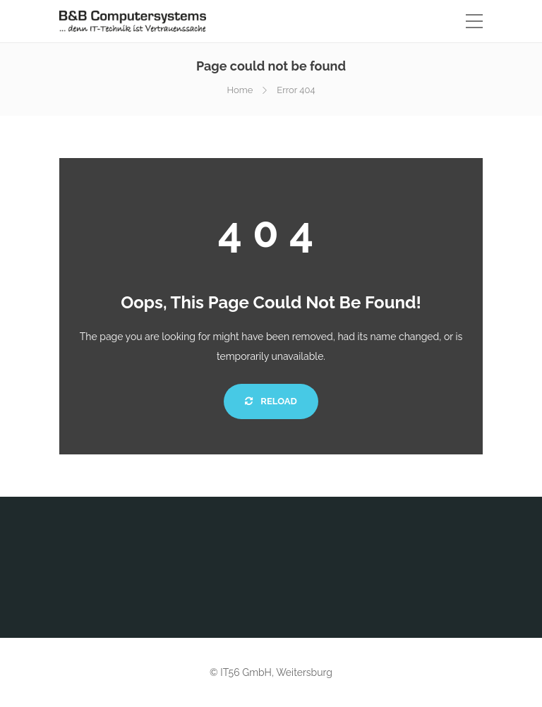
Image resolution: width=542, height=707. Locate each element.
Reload (270, 401)
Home (240, 90)
